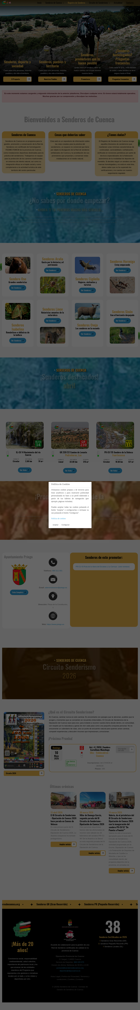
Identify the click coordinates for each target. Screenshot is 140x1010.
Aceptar (55, 525)
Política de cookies (58, 518)
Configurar (66, 525)
